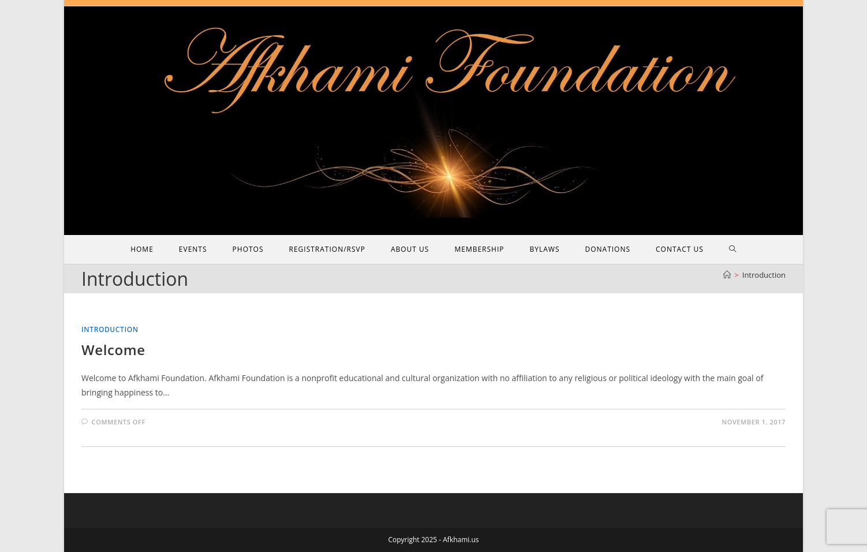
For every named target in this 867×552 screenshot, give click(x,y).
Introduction (764, 275)
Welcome (113, 349)
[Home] (727, 275)
